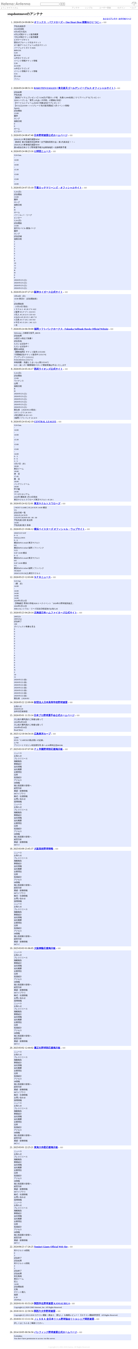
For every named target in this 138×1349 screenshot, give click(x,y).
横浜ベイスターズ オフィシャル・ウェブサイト (59, 529)
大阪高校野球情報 (43, 848)
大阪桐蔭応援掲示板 (44, 948)
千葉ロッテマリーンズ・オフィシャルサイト (58, 187)
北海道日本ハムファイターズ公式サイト (55, 612)
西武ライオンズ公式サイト (48, 369)
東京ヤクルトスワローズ (47, 503)
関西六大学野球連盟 (44, 1311)
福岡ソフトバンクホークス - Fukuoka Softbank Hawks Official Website (71, 329)
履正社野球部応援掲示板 (47, 1047)
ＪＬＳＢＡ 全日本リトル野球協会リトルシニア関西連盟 (64, 1319)
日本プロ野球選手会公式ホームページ (54, 715)
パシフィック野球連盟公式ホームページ (55, 1332)
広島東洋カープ (42, 733)
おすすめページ (125, 19)
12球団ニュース (42, 151)
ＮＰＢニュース (42, 577)
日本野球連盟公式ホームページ (50, 135)
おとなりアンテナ (110, 19)
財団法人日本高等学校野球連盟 (50, 702)
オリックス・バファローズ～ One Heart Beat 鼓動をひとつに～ (67, 22)
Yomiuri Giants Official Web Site (51, 1246)
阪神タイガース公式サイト (48, 292)
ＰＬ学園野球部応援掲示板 (48, 749)
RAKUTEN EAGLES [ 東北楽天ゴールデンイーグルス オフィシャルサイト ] (74, 88)
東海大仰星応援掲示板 (46, 1147)
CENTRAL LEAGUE (45, 421)
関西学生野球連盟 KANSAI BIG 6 (52, 1303)
